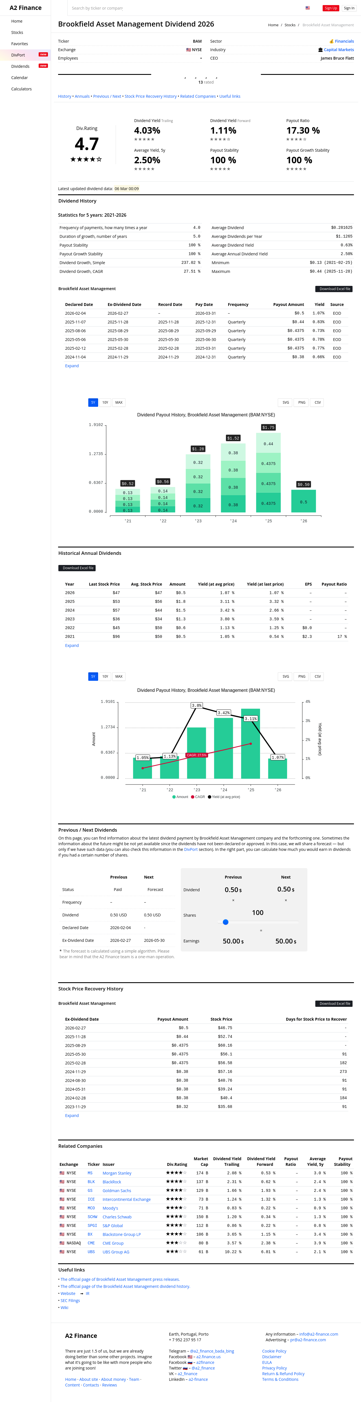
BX (90, 1234)
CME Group (113, 1243)
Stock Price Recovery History (151, 96)
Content (72, 1385)
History (64, 96)
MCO (91, 1208)
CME (91, 1243)
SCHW (92, 1217)
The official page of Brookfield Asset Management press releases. (121, 1279)
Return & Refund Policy (283, 1373)
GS (90, 1190)
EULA (267, 1362)
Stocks (290, 24)
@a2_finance (203, 1368)
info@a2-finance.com (319, 1334)
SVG (285, 402)
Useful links (230, 96)
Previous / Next (107, 96)
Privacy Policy (274, 1368)
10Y (105, 402)
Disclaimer (271, 1356)
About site (89, 1379)
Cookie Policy (274, 1351)
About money (113, 1379)
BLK (91, 1182)
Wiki (66, 1307)
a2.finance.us (208, 1356)
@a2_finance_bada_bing (212, 1351)
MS (90, 1173)
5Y (93, 402)
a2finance (205, 1362)
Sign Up (331, 8)
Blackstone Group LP (122, 1234)
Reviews (109, 1385)
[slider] (225, 922)
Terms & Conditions (280, 1379)
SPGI (92, 1225)
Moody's (110, 1208)
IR (88, 1293)
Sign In (349, 8)
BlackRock (112, 1181)
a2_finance (187, 1373)
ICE (91, 1199)
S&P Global (113, 1225)
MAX (118, 402)
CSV (317, 402)
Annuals (82, 96)
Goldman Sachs (117, 1190)
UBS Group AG (116, 1252)
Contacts (91, 1385)
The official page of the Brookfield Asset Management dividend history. (126, 1286)
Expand (72, 365)
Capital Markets (339, 49)
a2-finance (198, 1379)
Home (273, 24)
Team (134, 1379)
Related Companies (198, 96)
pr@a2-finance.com (308, 1339)
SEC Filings (71, 1300)
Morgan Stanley (117, 1173)
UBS (91, 1252)
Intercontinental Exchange (127, 1199)
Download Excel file (334, 288)
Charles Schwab (117, 1217)
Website (69, 1293)
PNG (301, 402)
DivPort (191, 849)
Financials (344, 41)
